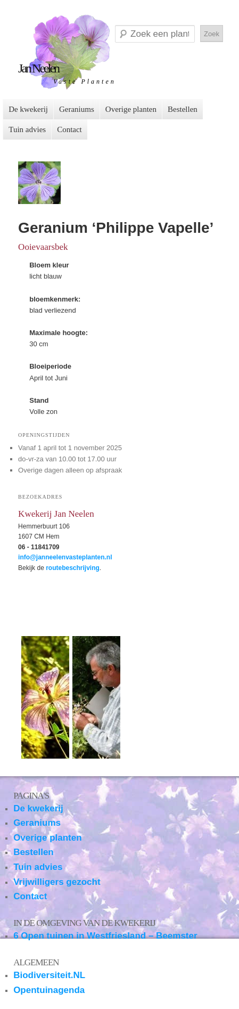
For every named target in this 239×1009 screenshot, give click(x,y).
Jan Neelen (38, 68)
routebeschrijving (73, 568)
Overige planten (130, 109)
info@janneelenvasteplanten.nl (65, 557)
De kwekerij (28, 109)
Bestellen (182, 109)
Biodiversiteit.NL (49, 975)
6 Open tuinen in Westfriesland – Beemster (105, 936)
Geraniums (76, 109)
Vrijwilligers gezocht (56, 882)
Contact (69, 129)
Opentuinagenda (49, 990)
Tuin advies (27, 129)
